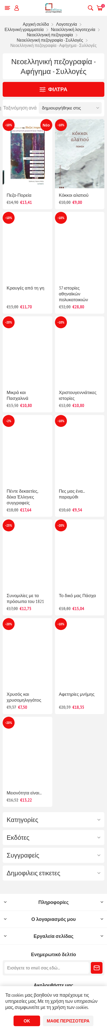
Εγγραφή (96, 968)
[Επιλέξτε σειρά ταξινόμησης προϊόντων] (70, 108)
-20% (8, 322)
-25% (8, 525)
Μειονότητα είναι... (24, 793)
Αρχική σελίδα (36, 24)
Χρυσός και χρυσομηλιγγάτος (24, 697)
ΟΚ (27, 1021)
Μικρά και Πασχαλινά (17, 395)
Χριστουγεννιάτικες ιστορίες (78, 395)
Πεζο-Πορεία (19, 195)
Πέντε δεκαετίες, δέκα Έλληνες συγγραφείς (22, 497)
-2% (8, 421)
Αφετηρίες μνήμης (77, 694)
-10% (8, 125)
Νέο (46, 125)
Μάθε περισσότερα (68, 1021)
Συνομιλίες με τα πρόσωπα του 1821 (25, 598)
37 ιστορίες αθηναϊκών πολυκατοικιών (73, 294)
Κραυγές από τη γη (25, 288)
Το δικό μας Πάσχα (77, 595)
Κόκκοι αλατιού (74, 195)
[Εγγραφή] (47, 968)
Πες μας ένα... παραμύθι (72, 494)
